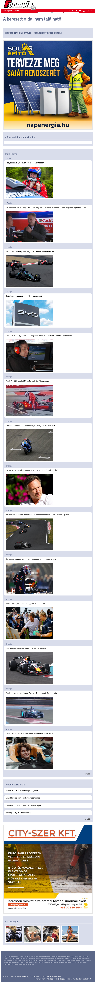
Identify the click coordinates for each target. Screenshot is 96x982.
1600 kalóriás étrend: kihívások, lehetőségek (23, 805)
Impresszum (40, 979)
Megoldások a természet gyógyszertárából (23, 798)
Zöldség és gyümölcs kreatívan (18, 813)
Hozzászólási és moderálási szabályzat (75, 979)
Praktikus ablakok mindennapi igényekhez (22, 790)
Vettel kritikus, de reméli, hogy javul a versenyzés (29, 620)
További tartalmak (15, 784)
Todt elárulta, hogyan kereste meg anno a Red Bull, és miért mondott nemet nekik (39, 353)
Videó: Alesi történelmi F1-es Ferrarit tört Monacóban (29, 398)
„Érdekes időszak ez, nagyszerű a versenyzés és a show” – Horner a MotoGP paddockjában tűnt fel (46, 224)
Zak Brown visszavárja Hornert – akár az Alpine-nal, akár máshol (32, 487)
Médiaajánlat (52, 979)
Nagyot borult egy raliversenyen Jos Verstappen (29, 180)
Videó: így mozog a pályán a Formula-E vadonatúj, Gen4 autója (31, 708)
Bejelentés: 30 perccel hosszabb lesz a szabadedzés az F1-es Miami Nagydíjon (37, 532)
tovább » (88, 774)
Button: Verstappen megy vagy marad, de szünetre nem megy (31, 576)
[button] (91, 11)
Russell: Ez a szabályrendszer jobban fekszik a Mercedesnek (30, 268)
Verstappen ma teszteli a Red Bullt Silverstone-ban (29, 665)
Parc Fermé (11, 154)
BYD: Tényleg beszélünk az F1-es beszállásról (29, 310)
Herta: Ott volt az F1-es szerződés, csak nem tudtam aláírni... (30, 750)
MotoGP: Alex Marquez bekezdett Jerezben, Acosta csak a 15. (31, 442)
